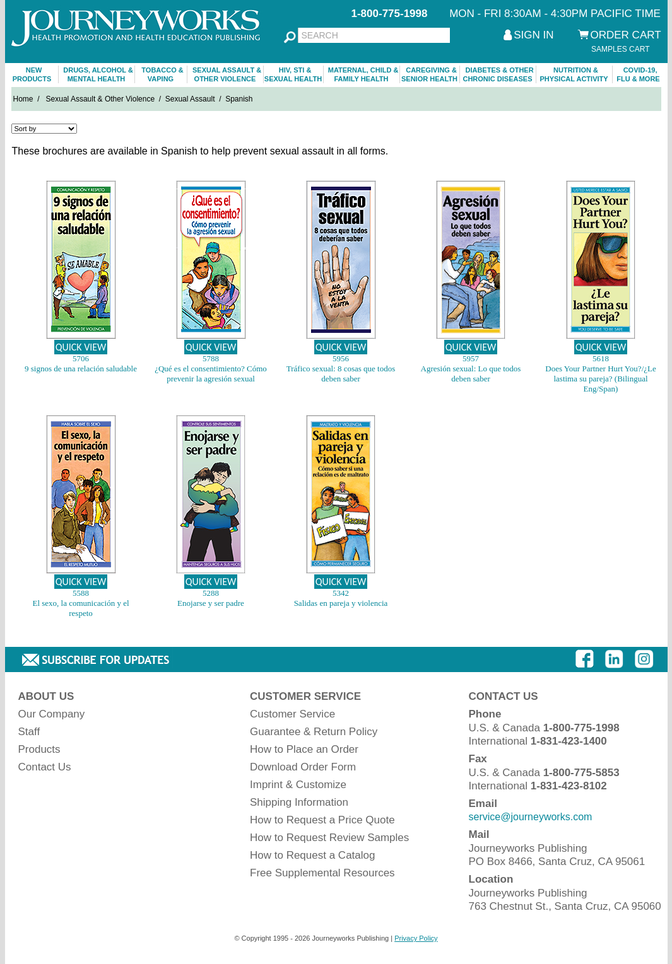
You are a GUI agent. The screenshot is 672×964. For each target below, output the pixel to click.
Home (23, 99)
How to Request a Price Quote (322, 820)
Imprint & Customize (298, 785)
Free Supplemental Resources (322, 873)
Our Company (51, 714)
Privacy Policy (415, 938)
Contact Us (44, 767)
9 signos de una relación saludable (81, 368)
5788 (211, 358)
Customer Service (292, 714)
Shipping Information (299, 802)
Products (39, 749)
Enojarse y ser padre (210, 603)
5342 (341, 593)
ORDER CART (626, 35)
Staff (29, 732)
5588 (81, 593)
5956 (341, 358)
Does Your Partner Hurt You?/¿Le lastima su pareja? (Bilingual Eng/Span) (600, 378)
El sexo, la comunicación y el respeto (80, 608)
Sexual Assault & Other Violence (100, 99)
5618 (600, 358)
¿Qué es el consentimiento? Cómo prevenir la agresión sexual (211, 373)
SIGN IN (533, 35)
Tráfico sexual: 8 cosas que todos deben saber (340, 373)
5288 (211, 593)
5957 (471, 358)
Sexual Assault (190, 99)
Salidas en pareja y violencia (341, 603)
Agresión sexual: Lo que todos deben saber (471, 373)
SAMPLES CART (620, 49)
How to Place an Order (304, 749)
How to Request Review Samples (329, 838)
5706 (81, 358)
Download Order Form (303, 767)
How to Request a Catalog (312, 855)
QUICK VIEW (81, 347)
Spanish (238, 99)
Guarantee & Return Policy (313, 732)
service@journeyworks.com (530, 816)
